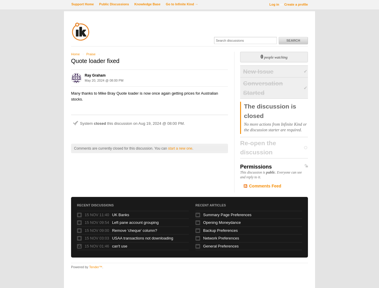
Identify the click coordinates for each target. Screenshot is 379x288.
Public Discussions (114, 4)
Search (293, 40)
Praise (90, 54)
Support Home (82, 4)
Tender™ (95, 267)
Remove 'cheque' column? (134, 230)
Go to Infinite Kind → (182, 4)
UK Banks (120, 215)
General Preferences (221, 246)
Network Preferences (221, 238)
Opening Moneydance (222, 222)
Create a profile (296, 4)
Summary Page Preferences (227, 215)
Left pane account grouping (135, 222)
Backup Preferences (220, 230)
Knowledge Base (147, 4)
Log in (274, 4)
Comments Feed (265, 186)
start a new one (180, 148)
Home (75, 54)
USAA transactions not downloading (142, 238)
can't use (119, 246)
